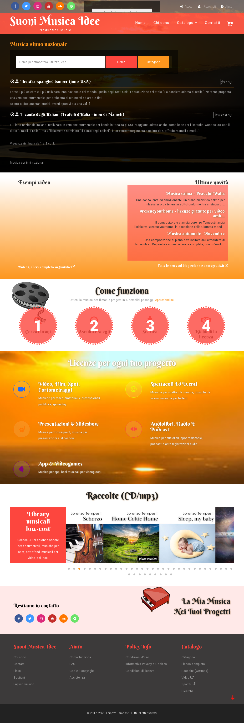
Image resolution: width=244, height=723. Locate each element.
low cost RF (224, 115)
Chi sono (161, 22)
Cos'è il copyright (82, 671)
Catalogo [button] (187, 22)
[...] (88, 104)
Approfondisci (164, 300)
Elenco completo (193, 664)
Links (17, 671)
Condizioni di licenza (140, 671)
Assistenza (77, 677)
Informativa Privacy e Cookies (146, 664)
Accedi (186, 7)
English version (24, 684)
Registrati (207, 7)
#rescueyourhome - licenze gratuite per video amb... (182, 213)
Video (188, 677)
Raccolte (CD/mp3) (195, 671)
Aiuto (226, 7)
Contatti (212, 22)
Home (140, 22)
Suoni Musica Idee (55, 23)
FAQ (72, 664)
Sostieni (19, 677)
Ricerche (187, 691)
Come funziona (80, 657)
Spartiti (188, 684)
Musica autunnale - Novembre (196, 233)
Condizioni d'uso (137, 657)
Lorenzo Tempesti (117, 713)
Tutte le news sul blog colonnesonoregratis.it (193, 265)
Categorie (188, 657)
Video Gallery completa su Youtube (46, 267)
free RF (227, 82)
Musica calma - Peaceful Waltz (195, 193)
